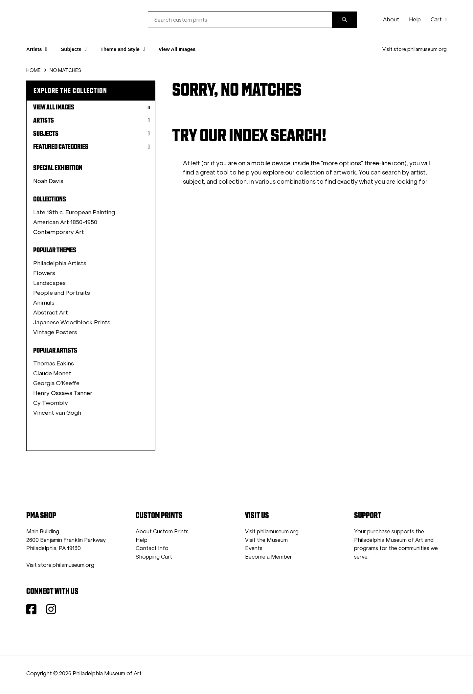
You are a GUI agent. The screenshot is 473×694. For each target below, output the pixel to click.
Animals (44, 302)
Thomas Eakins (53, 363)
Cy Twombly (50, 403)
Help (415, 19)
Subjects (91, 133)
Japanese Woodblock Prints (71, 322)
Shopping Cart (154, 557)
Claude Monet (52, 373)
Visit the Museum (266, 540)
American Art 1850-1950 (65, 222)
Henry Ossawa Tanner (62, 393)
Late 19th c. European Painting (74, 212)
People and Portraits (61, 292)
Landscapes (49, 283)
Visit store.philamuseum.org (414, 49)
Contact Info (152, 548)
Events (253, 548)
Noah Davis (48, 181)
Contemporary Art (58, 232)
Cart (439, 19)
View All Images (177, 49)
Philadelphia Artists (59, 263)
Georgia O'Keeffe (56, 383)
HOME (33, 70)
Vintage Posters (55, 332)
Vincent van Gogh (57, 412)
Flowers (44, 273)
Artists (91, 120)
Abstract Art (50, 312)
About (391, 19)
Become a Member (268, 557)
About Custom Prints (162, 531)
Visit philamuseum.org (272, 531)
